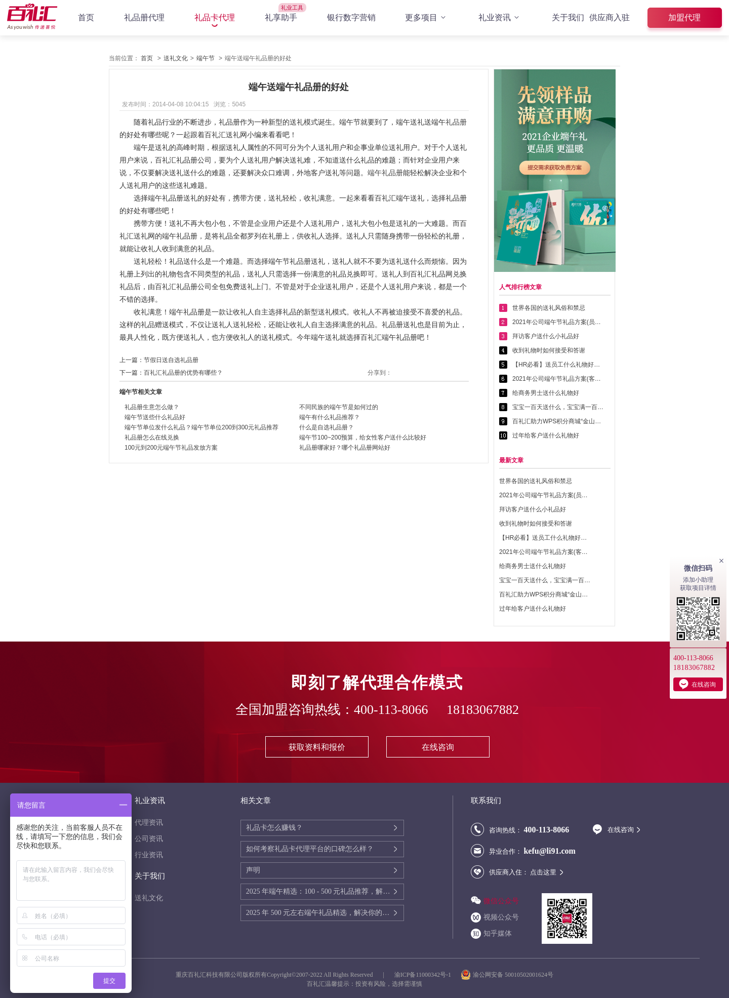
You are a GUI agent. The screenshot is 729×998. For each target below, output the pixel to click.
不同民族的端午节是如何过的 (338, 407)
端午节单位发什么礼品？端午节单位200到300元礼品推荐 (201, 427)
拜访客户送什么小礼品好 (545, 336)
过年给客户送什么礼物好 (545, 435)
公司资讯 (149, 839)
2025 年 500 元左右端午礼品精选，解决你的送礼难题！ (319, 912)
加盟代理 (684, 17)
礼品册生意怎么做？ (152, 407)
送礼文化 (176, 58)
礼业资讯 (500, 17)
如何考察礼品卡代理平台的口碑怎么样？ (310, 849)
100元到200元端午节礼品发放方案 (171, 447)
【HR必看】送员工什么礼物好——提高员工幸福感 (557, 364)
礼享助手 (281, 17)
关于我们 (568, 17)
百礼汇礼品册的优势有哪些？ (183, 372)
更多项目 (427, 17)
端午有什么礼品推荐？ (329, 417)
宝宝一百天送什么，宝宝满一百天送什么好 (557, 407)
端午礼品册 (385, 173)
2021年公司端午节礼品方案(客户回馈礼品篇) (557, 378)
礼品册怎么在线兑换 (152, 437)
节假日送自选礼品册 (171, 360)
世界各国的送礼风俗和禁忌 (548, 307)
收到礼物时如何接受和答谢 (548, 350)
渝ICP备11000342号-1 (422, 974)
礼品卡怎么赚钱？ (274, 827)
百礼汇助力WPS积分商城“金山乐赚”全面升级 (557, 421)
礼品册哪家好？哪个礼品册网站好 (344, 447)
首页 (86, 17)
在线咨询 (438, 747)
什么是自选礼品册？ (326, 427)
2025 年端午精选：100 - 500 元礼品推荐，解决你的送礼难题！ (319, 891)
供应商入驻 (609, 17)
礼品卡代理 (214, 17)
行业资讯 (149, 855)
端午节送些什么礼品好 (155, 417)
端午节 (205, 58)
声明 (253, 870)
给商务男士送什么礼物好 (545, 392)
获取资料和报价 (317, 747)
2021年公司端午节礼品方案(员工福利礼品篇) (557, 322)
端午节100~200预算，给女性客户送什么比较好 (362, 437)
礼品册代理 (144, 17)
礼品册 (456, 122)
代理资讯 (149, 822)
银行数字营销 (351, 17)
